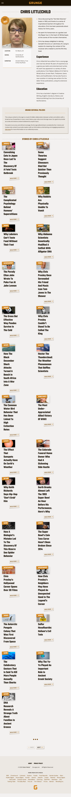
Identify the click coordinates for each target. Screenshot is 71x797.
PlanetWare (31, 783)
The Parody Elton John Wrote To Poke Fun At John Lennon (16, 292)
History (6, 351)
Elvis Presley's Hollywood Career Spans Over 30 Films (18, 591)
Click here (8, 129)
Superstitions (8, 187)
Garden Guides (53, 779)
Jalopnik (40, 781)
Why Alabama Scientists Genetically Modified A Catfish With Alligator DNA (52, 251)
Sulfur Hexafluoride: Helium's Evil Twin (49, 636)
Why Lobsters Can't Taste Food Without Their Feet (18, 249)
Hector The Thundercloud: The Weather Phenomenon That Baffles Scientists (52, 378)
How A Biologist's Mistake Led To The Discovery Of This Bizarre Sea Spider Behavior (18, 549)
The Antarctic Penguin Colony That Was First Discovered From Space (17, 638)
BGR (7, 779)
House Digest (19, 781)
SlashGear (55, 783)
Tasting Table (11, 785)
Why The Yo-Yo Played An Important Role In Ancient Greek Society (52, 678)
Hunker (27, 781)
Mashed (52, 781)
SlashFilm (47, 783)
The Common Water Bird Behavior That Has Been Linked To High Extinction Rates (17, 421)
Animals (6, 143)
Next (39, 751)
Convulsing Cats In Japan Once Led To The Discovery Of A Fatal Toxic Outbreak (18, 169)
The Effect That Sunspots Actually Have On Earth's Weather (17, 463)
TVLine (45, 785)
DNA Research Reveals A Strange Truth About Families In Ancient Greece (17, 724)
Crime (40, 439)
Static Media (26, 770)
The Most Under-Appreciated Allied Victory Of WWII (52, 419)
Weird (6, 523)
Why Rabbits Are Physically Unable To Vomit (49, 211)
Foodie (35, 779)
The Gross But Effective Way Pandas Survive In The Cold (17, 335)
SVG (60, 783)
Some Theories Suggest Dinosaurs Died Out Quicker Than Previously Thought (51, 169)
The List (29, 785)
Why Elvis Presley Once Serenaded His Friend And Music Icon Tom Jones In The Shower (52, 294)
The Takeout (38, 785)
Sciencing (39, 783)
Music (40, 267)
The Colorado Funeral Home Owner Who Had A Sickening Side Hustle (51, 463)
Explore (29, 779)
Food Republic (43, 779)
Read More (28, 181)
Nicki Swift (12, 783)
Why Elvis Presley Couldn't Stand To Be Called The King (49, 335)
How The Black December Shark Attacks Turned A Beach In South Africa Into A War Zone (18, 378)
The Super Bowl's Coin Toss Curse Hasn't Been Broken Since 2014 (51, 547)
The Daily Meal (21, 785)
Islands (34, 781)
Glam (61, 779)
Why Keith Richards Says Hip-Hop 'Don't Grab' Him (17, 501)
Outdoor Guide (21, 783)
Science (40, 143)
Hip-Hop (6, 479)
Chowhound (14, 779)
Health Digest (10, 781)
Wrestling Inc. (60, 785)
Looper (46, 781)
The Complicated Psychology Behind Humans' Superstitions (16, 211)
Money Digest (61, 781)
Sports (40, 479)
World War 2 (42, 395)
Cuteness (22, 779)
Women (51, 785)
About (30, 767)
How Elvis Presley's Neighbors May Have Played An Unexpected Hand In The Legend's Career (50, 594)
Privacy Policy (38, 767)
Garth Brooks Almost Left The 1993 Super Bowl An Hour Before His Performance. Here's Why (52, 505)
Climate (40, 351)
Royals (40, 311)
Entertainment (8, 267)
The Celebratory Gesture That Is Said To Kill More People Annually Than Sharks (17, 680)
